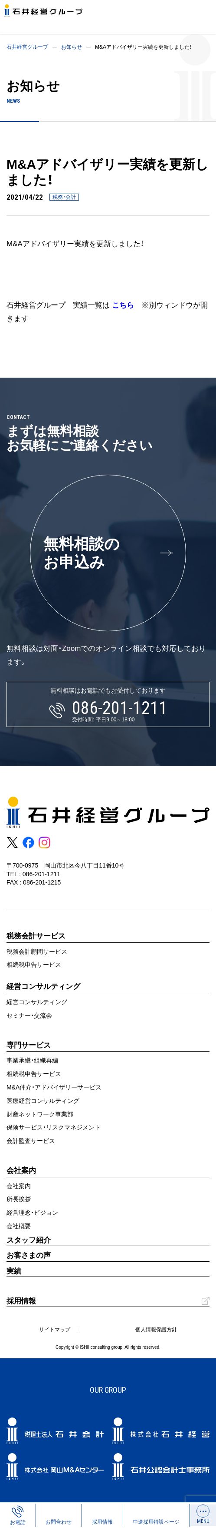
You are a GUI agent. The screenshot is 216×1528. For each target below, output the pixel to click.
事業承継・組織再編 (32, 1060)
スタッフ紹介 (29, 1240)
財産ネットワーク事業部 (40, 1114)
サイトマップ (54, 1330)
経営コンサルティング (37, 1002)
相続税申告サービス (34, 964)
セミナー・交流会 (29, 1015)
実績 (14, 1271)
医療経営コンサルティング (43, 1100)
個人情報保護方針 (156, 1330)
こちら (123, 305)
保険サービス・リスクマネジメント (54, 1127)
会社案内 (19, 1186)
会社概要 (19, 1226)
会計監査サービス (31, 1140)
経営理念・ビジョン (32, 1212)
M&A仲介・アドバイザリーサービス (54, 1087)
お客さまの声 (29, 1255)
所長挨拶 (19, 1199)
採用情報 (21, 1301)
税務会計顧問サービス (37, 951)
